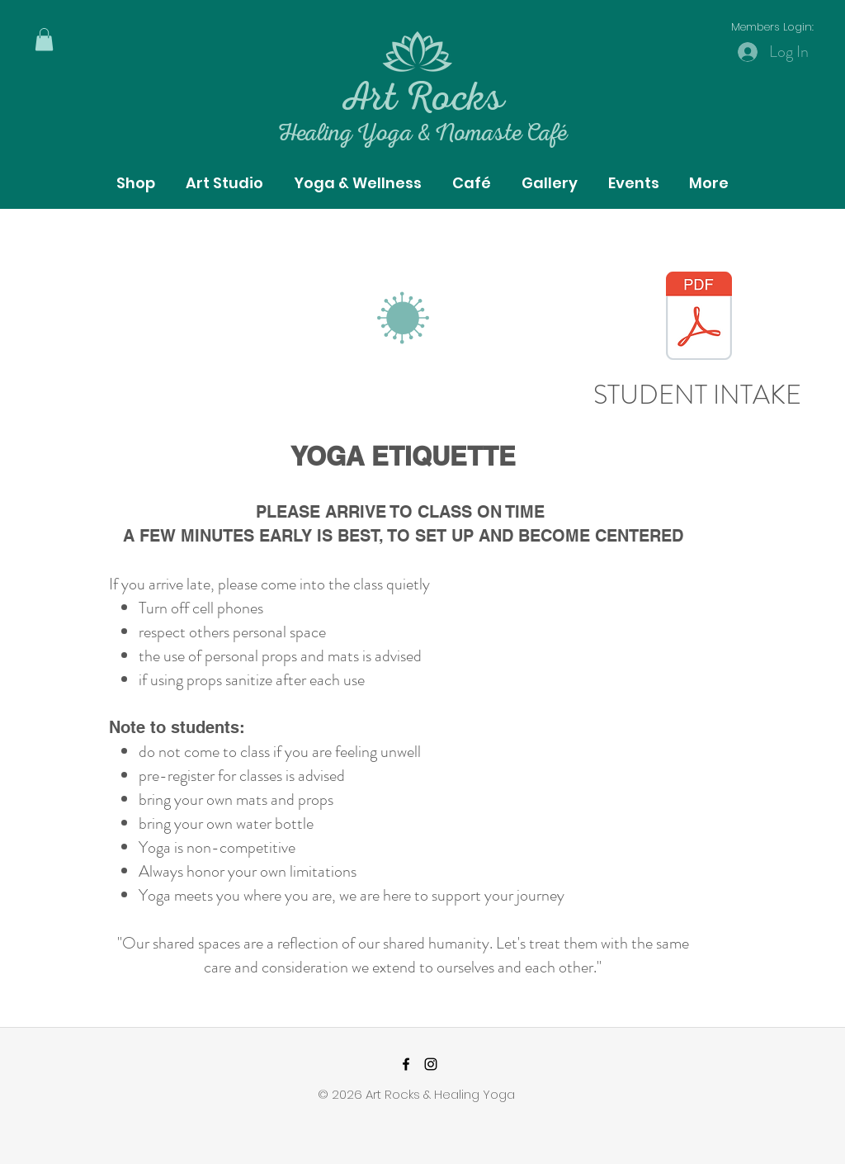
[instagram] (430, 1064)
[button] (44, 39)
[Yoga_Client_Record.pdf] (699, 318)
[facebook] (406, 1064)
